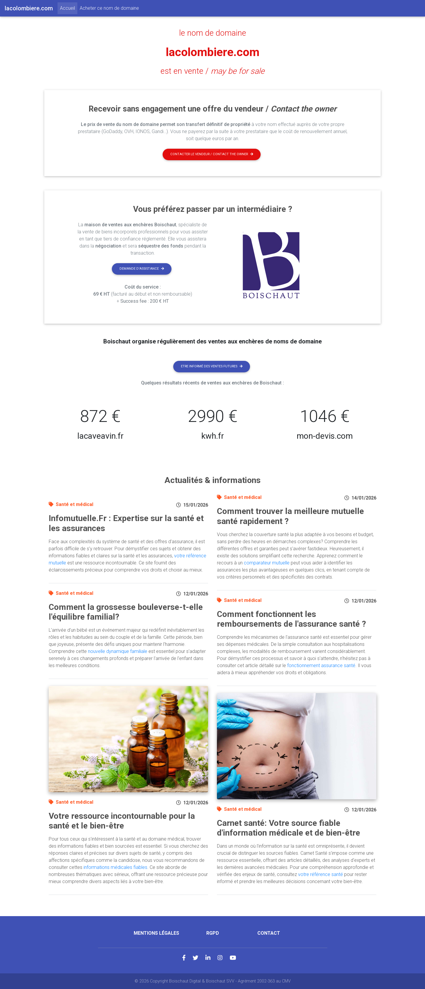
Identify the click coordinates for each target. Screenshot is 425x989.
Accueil (68, 7)
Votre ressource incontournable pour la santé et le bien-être (122, 821)
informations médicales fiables (115, 867)
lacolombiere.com (212, 52)
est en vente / (212, 71)
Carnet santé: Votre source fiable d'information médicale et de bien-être (288, 828)
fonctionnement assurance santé (321, 665)
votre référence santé (320, 874)
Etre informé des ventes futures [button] (212, 366)
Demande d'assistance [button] (142, 269)
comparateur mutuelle (267, 563)
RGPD (212, 933)
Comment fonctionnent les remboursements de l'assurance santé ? (291, 619)
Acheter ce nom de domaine (109, 8)
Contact (268, 933)
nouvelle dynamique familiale (117, 651)
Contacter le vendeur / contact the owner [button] (211, 154)
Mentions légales (156, 933)
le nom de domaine (212, 33)
